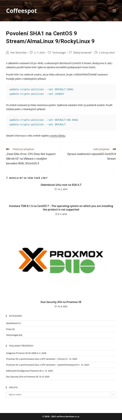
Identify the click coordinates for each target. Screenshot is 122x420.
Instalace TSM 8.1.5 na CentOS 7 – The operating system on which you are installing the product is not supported (61, 207)
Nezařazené (12, 323)
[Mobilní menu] (114, 10)
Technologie (59, 52)
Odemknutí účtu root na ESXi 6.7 (61, 185)
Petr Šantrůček (18, 52)
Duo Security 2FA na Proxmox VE (61, 302)
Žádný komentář (82, 52)
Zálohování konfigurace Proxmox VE (23, 370)
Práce (9, 329)
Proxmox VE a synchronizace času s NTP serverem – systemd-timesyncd (41, 364)
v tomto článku (57, 135)
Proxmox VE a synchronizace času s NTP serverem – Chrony (35, 358)
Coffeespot (21, 10)
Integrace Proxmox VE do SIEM (21, 353)
